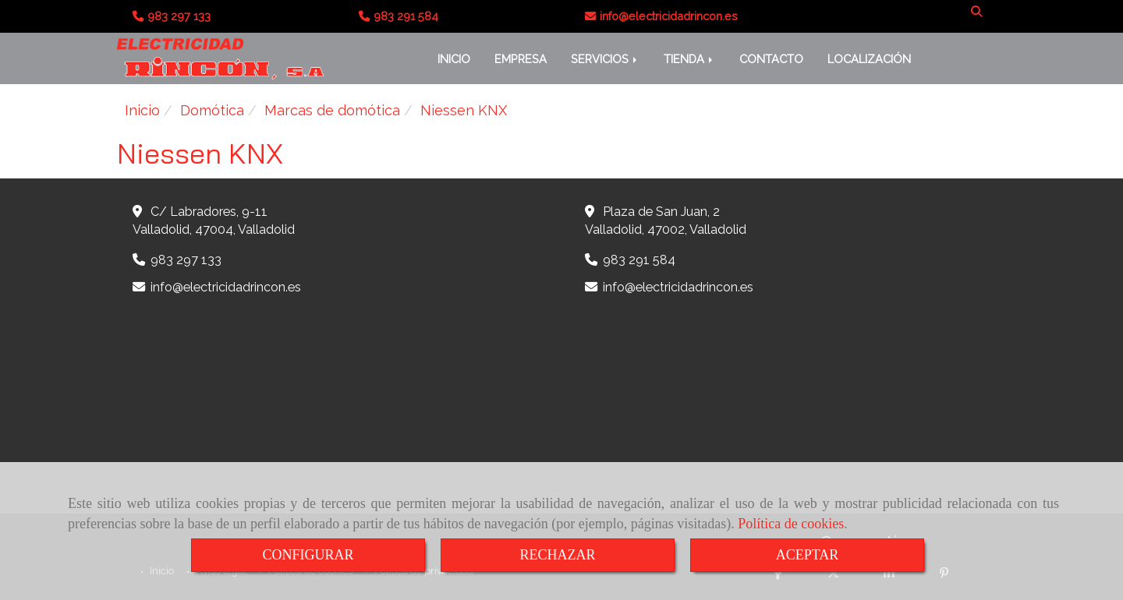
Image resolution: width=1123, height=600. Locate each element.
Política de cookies (791, 523)
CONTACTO (771, 58)
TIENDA (689, 58)
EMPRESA (520, 58)
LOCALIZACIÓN (869, 58)
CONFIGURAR (307, 555)
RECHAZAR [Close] (557, 555)
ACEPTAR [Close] (807, 555)
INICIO (454, 58)
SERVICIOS (605, 58)
